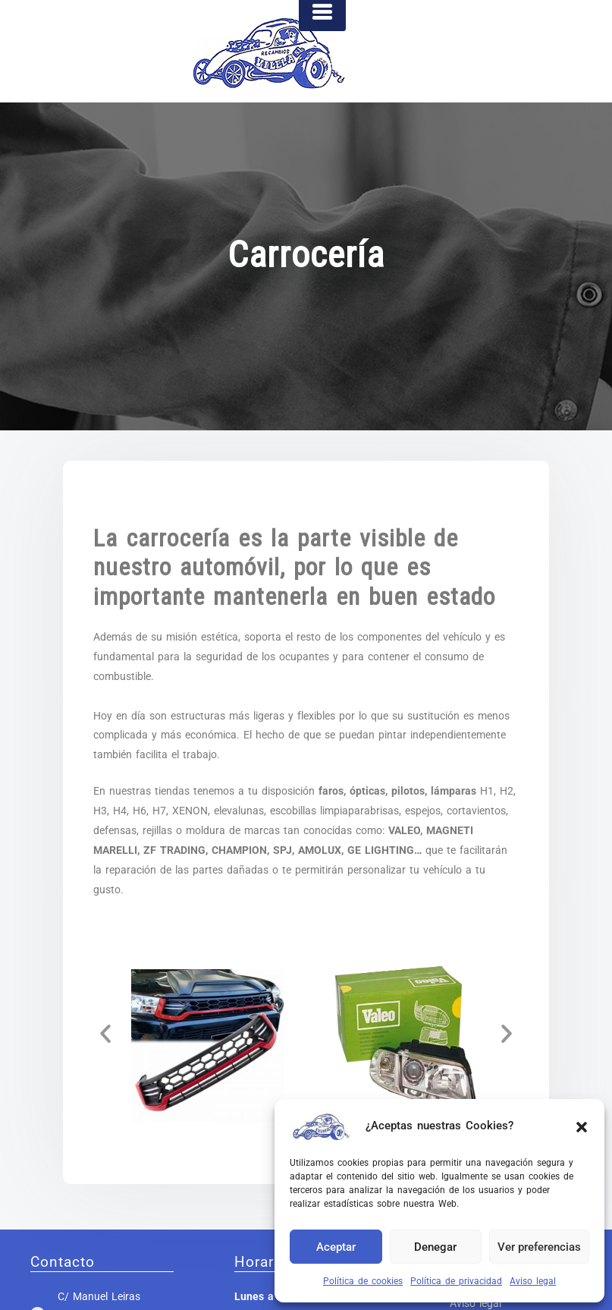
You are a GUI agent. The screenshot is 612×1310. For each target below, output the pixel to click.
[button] (581, 1125)
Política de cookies (363, 1281)
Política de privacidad (456, 1281)
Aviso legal (533, 1281)
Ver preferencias (539, 1247)
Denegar (435, 1247)
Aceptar (336, 1247)
